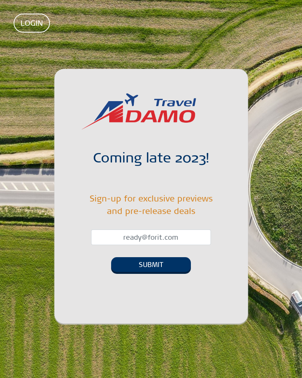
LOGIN (31, 23)
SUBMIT (151, 265)
